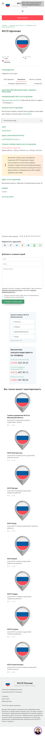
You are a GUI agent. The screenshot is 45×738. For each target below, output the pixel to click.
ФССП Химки (12, 559)
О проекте (5, 696)
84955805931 (27, 114)
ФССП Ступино (12, 629)
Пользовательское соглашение (12, 692)
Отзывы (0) (38, 83)
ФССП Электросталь (14, 453)
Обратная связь (7, 701)
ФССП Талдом (12, 594)
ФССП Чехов (11, 523)
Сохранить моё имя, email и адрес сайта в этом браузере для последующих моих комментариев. (21, 296)
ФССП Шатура (12, 488)
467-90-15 (19, 372)
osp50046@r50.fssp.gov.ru (11, 139)
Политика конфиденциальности (12, 689)
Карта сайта (5, 699)
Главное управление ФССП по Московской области (18, 416)
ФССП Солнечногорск (15, 665)
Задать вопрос (22, 18)
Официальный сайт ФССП (11, 100)
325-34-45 (19, 362)
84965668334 (6, 131)
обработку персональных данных (12, 290)
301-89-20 (19, 379)
